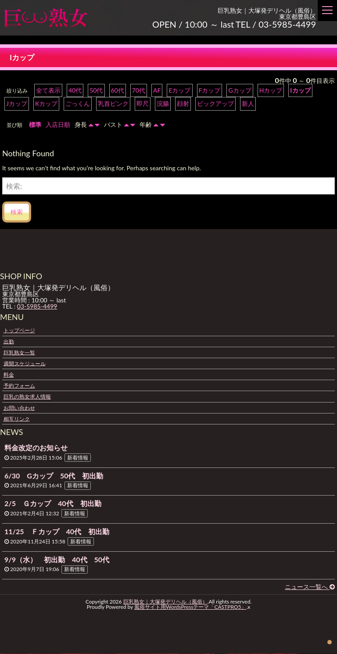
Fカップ (209, 90)
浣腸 (163, 104)
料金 (9, 375)
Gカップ (239, 90)
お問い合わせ (19, 408)
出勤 (9, 341)
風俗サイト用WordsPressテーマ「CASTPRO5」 (190, 607)
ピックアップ (215, 104)
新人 (248, 104)
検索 (17, 212)
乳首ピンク (113, 104)
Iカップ (300, 90)
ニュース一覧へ (310, 587)
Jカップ (16, 104)
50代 (96, 90)
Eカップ (179, 90)
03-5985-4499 (37, 306)
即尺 (142, 104)
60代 (117, 90)
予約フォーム (19, 386)
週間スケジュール (25, 363)
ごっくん (77, 104)
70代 (138, 90)
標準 (35, 125)
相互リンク (17, 419)
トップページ (19, 330)
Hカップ (270, 90)
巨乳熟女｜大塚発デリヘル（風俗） (165, 602)
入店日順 (58, 125)
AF (157, 90)
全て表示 (48, 90)
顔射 (183, 104)
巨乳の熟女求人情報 (27, 397)
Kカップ (46, 104)
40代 (75, 90)
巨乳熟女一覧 (19, 352)
